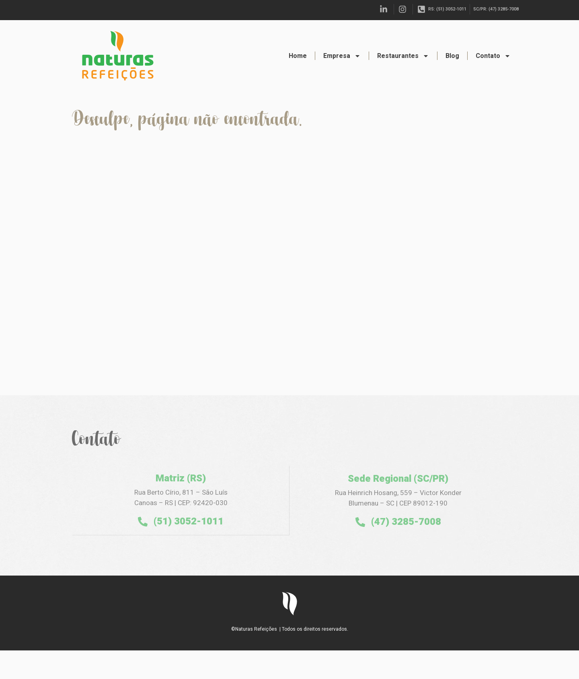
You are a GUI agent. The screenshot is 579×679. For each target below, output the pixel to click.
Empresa (342, 56)
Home (298, 56)
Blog (452, 56)
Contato (493, 56)
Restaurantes (403, 56)
